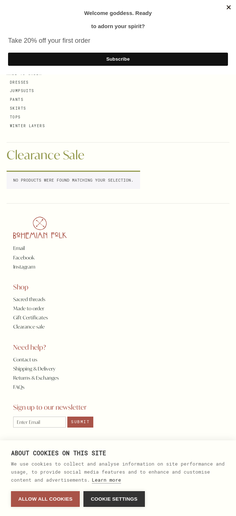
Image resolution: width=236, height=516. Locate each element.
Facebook (23, 257)
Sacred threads (29, 299)
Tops (15, 117)
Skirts (18, 108)
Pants (16, 99)
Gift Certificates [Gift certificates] (30, 317)
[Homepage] (37, 228)
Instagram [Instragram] (24, 266)
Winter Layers (27, 126)
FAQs (19, 387)
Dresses (19, 82)
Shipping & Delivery (34, 368)
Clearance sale (29, 326)
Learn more (106, 480)
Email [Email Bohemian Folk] (19, 248)
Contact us (25, 359)
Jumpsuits (22, 90)
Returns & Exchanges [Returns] (36, 378)
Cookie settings (114, 499)
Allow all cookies (45, 499)
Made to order (28, 308)
